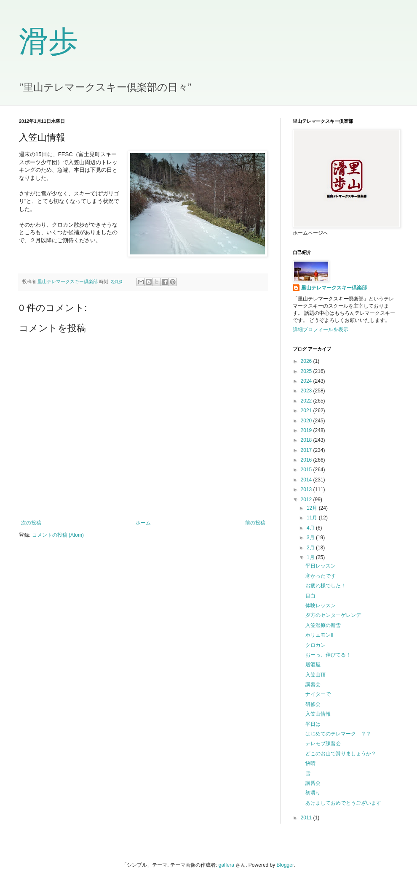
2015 (307, 470)
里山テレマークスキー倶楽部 (334, 288)
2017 (307, 450)
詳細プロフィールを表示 (320, 329)
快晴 (310, 763)
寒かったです (320, 576)
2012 (307, 500)
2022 (307, 401)
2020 (307, 421)
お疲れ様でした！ (325, 586)
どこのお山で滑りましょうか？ (340, 754)
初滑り (313, 793)
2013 (307, 489)
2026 (307, 361)
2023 (307, 391)
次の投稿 (31, 523)
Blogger (285, 865)
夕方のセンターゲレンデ (333, 615)
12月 (313, 508)
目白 (310, 596)
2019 (307, 430)
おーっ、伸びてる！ (328, 655)
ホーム (143, 523)
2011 (307, 818)
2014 (307, 480)
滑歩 (48, 41)
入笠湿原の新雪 (323, 625)
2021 (307, 410)
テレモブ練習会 (323, 743)
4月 (311, 528)
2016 (307, 460)
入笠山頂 (318, 675)
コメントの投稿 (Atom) (58, 535)
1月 (311, 557)
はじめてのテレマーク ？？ (338, 734)
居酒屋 (313, 665)
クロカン (315, 645)
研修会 (313, 704)
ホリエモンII (319, 635)
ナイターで (318, 694)
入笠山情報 (318, 714)
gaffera (226, 865)
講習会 (313, 684)
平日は (313, 724)
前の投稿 (255, 523)
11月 (313, 518)
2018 (307, 440)
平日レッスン (320, 566)
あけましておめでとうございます (343, 803)
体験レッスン (320, 605)
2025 (307, 371)
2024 (307, 381)
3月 (311, 537)
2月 (311, 548)
